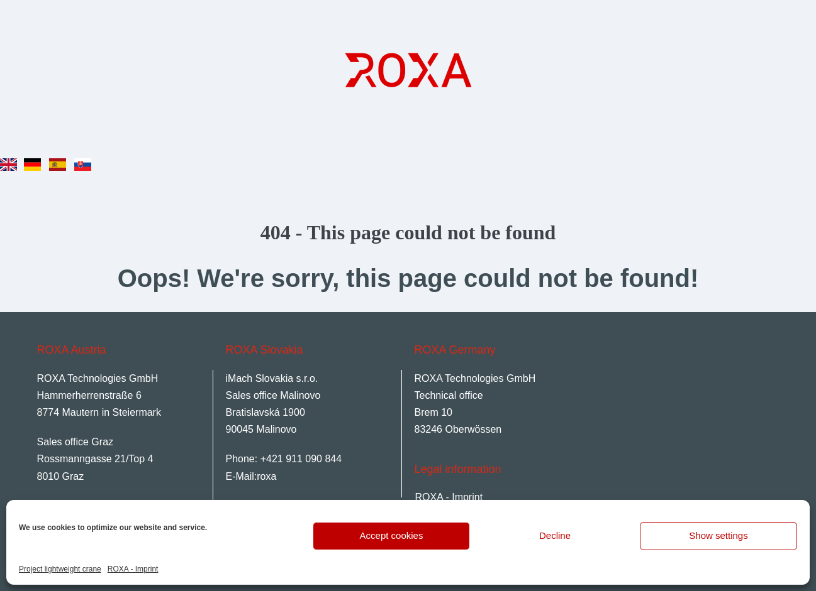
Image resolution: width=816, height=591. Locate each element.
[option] (35, 158)
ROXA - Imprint (133, 569)
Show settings (718, 535)
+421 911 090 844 (301, 458)
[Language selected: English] (49, 155)
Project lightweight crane (60, 569)
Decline (555, 535)
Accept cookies (391, 535)
